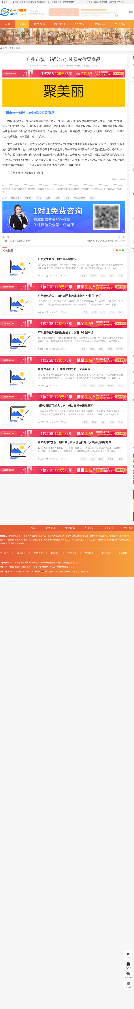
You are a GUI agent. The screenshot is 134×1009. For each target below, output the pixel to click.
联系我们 (21, 553)
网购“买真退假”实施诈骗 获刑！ (17, 240)
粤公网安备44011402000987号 (56, 572)
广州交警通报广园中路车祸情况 (57, 259)
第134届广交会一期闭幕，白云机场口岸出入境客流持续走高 (74, 442)
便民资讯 (39, 24)
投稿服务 (55, 553)
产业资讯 (79, 24)
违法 (67, 198)
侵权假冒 (15, 198)
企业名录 (100, 24)
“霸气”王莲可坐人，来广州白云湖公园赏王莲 (65, 405)
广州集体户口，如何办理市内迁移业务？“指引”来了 (69, 295)
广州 (38, 198)
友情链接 (89, 553)
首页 (7, 24)
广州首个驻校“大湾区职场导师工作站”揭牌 (105, 240)
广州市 (28, 198)
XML (10, 572)
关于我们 (4, 553)
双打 (48, 198)
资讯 (22, 24)
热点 (18, 48)
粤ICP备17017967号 (31, 572)
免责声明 (72, 553)
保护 (57, 198)
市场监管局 (79, 198)
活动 (92, 198)
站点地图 (123, 553)
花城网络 (84, 572)
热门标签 (106, 553)
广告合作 (38, 553)
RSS (3, 572)
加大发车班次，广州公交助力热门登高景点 (64, 369)
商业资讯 (59, 24)
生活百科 (120, 24)
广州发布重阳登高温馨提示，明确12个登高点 (65, 332)
